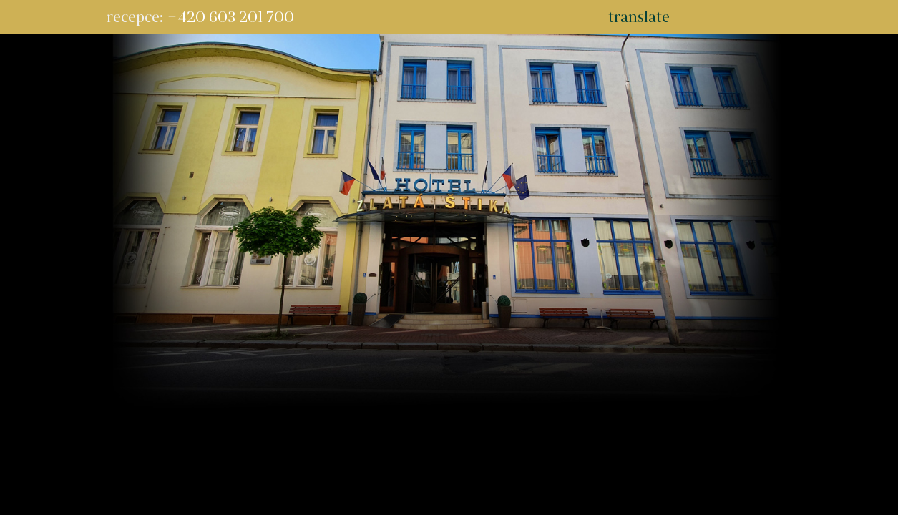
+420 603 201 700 (230, 17)
